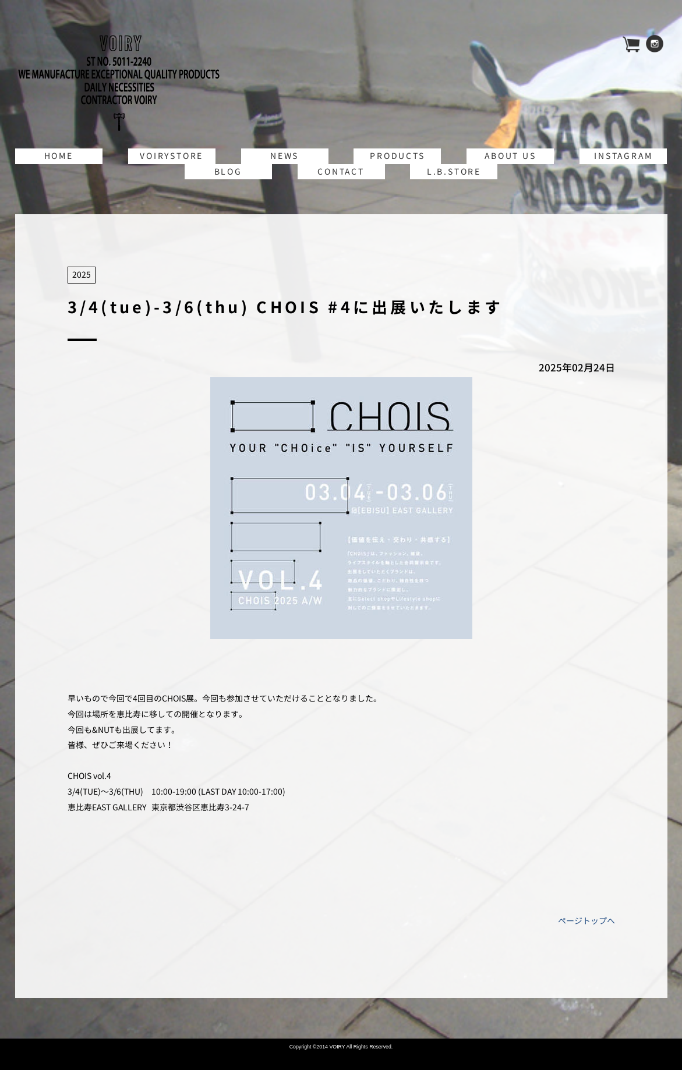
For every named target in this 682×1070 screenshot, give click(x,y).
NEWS (284, 155)
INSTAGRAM (623, 155)
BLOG (228, 171)
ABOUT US (510, 155)
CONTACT (341, 171)
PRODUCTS (397, 155)
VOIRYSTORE (171, 155)
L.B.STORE (454, 171)
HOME (58, 155)
